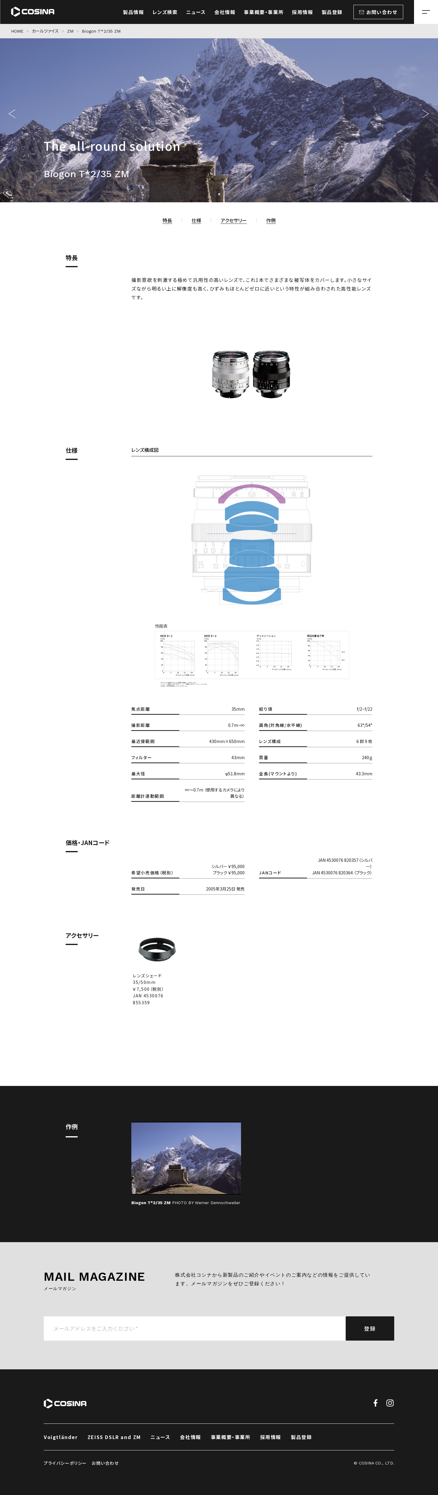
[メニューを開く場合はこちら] (426, 12)
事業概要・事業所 (231, 1437)
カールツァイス (45, 31)
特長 (167, 220)
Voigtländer (61, 1437)
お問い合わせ (105, 1463)
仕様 (196, 220)
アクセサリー (234, 220)
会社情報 (190, 1437)
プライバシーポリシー (65, 1463)
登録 (370, 1328)
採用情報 (270, 1437)
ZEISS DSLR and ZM (114, 1437)
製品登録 (301, 1437)
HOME (17, 31)
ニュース (160, 1437)
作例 (271, 220)
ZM (70, 31)
